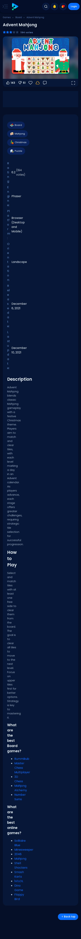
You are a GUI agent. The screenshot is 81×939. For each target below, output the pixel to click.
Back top (68, 916)
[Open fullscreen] (73, 83)
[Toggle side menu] (4, 6)
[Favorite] (30, 83)
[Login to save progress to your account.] (37, 83)
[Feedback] (45, 83)
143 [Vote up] (10, 83)
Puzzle (16, 151)
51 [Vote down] (21, 83)
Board (18, 17)
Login (74, 6)
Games (7, 17)
